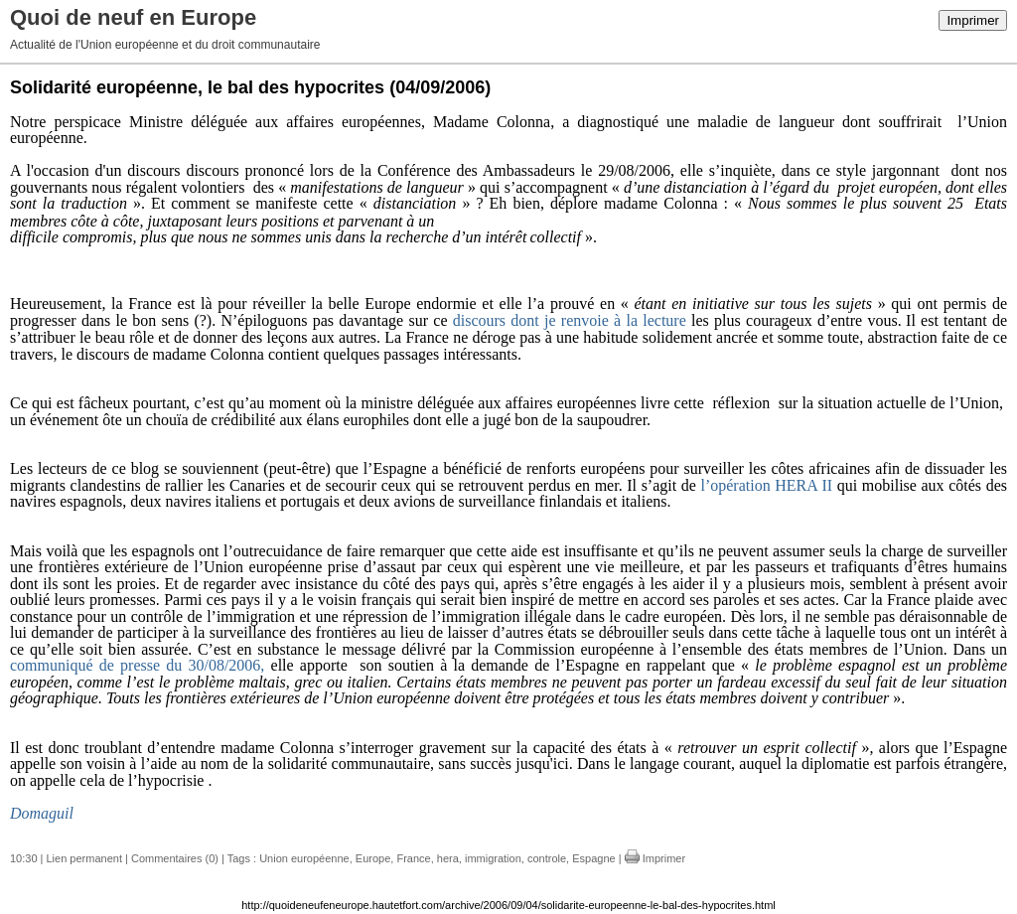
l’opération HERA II (766, 485)
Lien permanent (84, 858)
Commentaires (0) (174, 858)
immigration (493, 858)
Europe (373, 858)
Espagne (593, 858)
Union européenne (304, 858)
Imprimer (972, 20)
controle (546, 858)
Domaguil (41, 813)
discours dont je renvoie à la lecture (569, 320)
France (413, 858)
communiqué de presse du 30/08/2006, (137, 665)
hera (448, 858)
